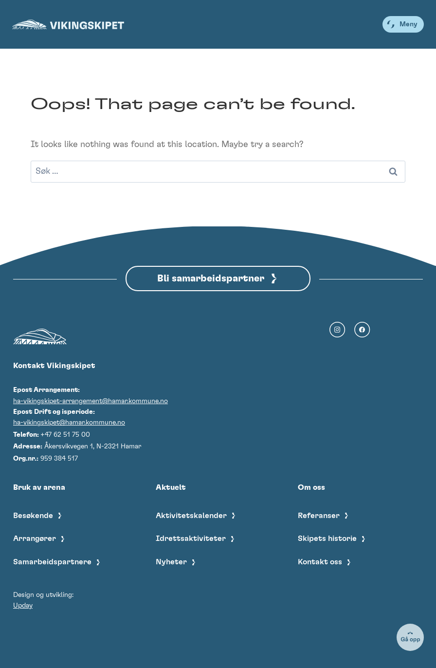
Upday (23, 605)
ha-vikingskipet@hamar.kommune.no (69, 422)
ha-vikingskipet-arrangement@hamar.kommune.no (90, 401)
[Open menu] (403, 24)
